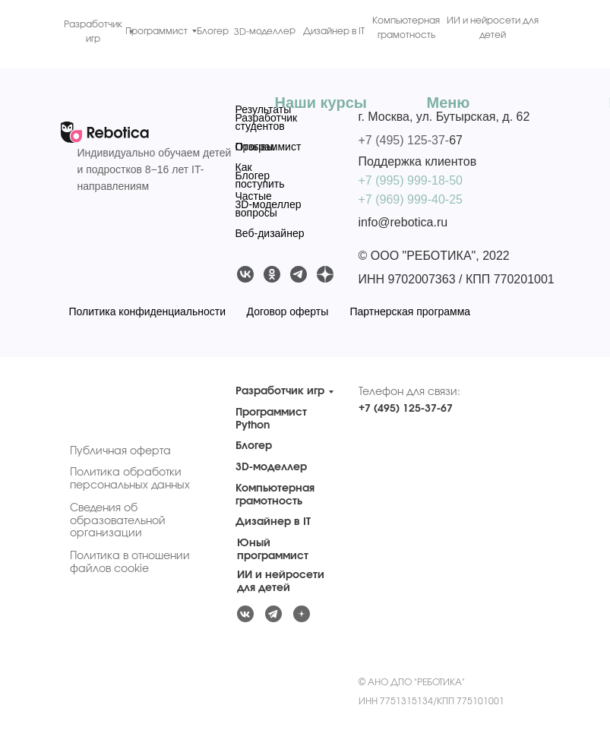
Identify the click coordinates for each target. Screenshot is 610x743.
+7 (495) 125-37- (404, 140)
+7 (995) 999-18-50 (411, 180)
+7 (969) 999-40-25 (411, 199)
